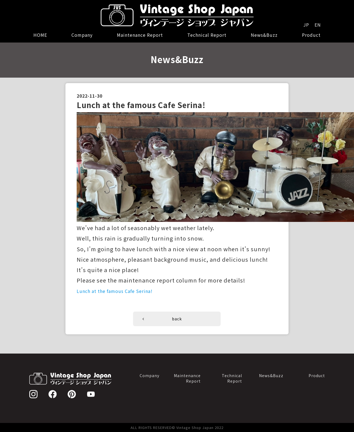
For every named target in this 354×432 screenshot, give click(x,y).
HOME (40, 35)
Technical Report (206, 35)
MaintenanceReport (187, 378)
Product (311, 35)
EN (318, 24)
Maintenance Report (140, 35)
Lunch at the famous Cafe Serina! (114, 291)
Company (82, 35)
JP (306, 24)
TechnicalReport (232, 378)
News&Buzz (264, 35)
